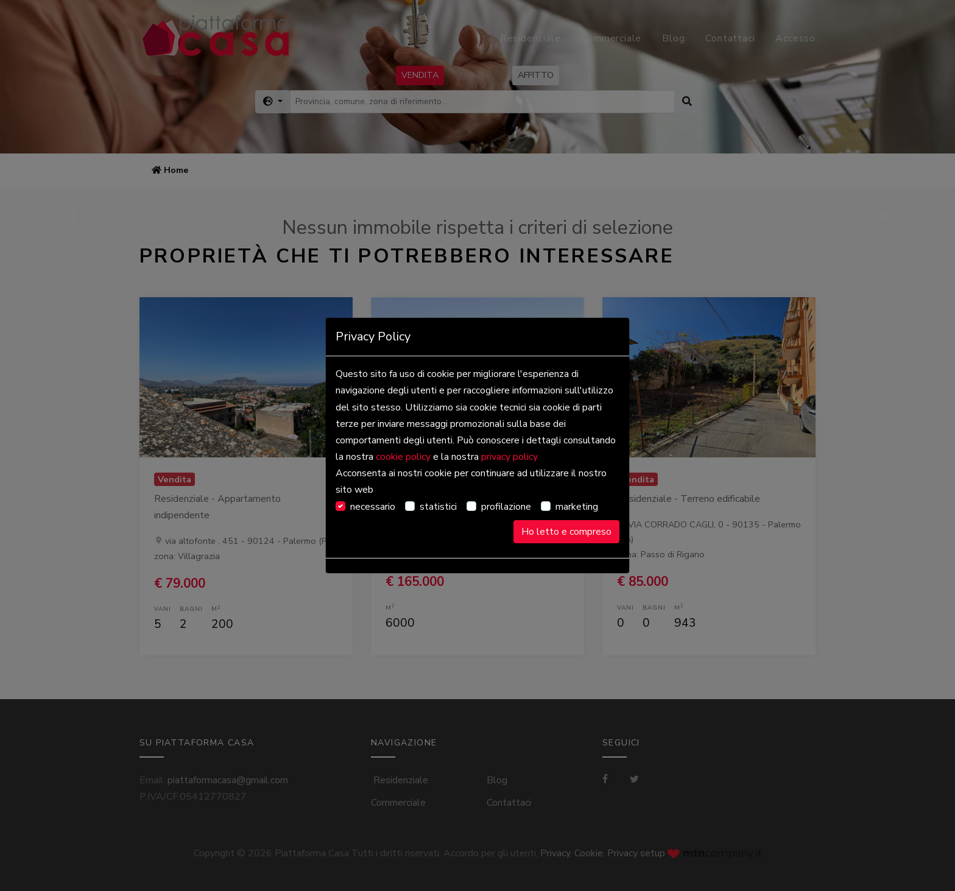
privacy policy (509, 456)
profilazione (506, 506)
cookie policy (403, 456)
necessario (372, 506)
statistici (438, 506)
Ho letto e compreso (566, 531)
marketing (576, 506)
